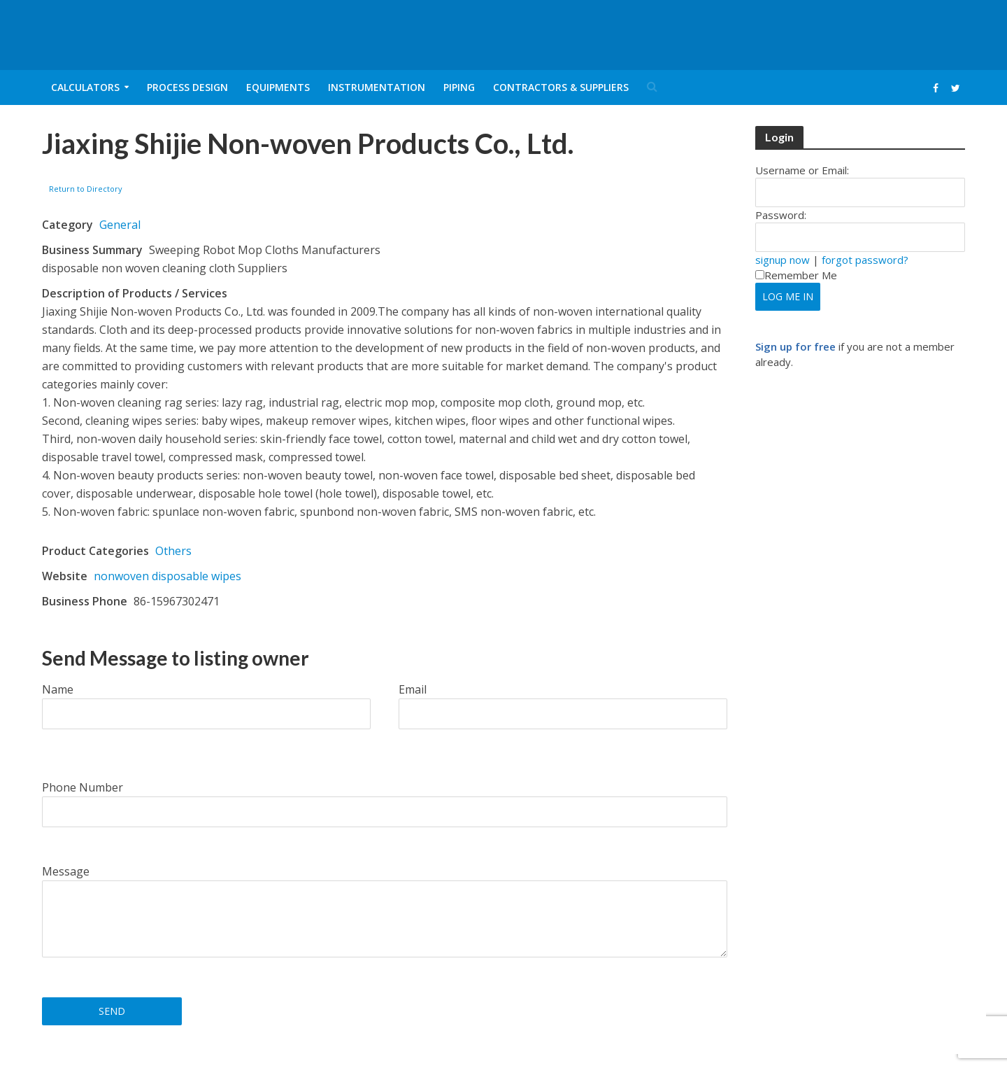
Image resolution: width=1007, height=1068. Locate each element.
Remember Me (796, 275)
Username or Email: (802, 170)
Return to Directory (85, 188)
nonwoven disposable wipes (167, 576)
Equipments (278, 87)
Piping (459, 87)
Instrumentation (376, 87)
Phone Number (82, 787)
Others (173, 550)
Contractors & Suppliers (561, 87)
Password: (780, 215)
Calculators (85, 87)
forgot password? (865, 260)
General (120, 224)
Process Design (187, 87)
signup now (782, 260)
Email (413, 689)
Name (57, 689)
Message (66, 871)
